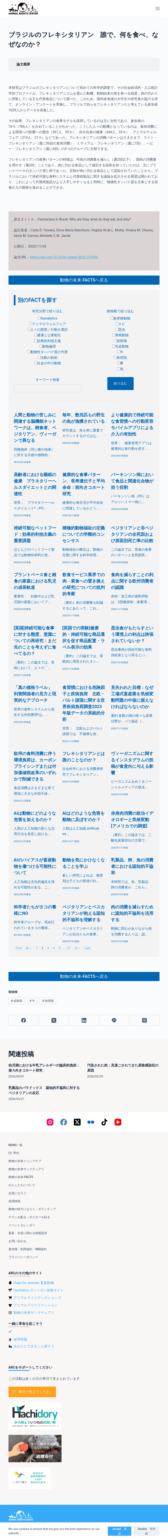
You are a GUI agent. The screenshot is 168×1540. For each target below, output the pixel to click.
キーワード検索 (47, 380)
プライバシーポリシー (23, 1257)
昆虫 (120, 330)
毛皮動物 (120, 346)
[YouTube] (118, 1122)
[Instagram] (50, 1122)
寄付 (13, 1153)
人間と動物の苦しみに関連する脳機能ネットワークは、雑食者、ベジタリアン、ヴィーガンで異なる (35, 427)
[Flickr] (90, 1122)
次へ (77, 948)
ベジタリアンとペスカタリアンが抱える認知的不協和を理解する (83, 913)
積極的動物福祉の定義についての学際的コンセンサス (83, 534)
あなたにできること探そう (34, 1346)
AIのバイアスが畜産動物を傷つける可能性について (35, 866)
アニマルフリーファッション (36, 1305)
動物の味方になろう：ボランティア (32, 1209)
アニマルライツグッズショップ (37, 1298)
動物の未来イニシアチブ (24, 1161)
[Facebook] (24, 1020)
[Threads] (144, 1020)
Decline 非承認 (146, 1531)
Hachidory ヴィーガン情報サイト (39, 1290)
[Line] (114, 1020)
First (19, 948)
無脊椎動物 (120, 318)
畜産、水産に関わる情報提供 (27, 1233)
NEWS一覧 (15, 1145)
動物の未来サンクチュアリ (26, 1169)
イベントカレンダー (21, 1225)
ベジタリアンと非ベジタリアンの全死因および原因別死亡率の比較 (132, 534)
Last (87, 948)
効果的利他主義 (47, 341)
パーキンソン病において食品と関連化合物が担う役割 (132, 481)
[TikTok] (104, 1122)
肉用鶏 (120, 358)
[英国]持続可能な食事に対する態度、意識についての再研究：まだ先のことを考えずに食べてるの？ (35, 640)
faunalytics (47, 318)
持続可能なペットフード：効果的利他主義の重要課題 (35, 534)
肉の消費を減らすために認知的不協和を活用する (132, 913)
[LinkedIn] (84, 1020)
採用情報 (14, 1201)
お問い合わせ (17, 1241)
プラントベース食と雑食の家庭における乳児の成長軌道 (35, 581)
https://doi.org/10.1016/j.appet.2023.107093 (64, 257)
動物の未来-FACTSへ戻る (84, 280)
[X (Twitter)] (54, 1020)
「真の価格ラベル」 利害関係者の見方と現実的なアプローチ (35, 694)
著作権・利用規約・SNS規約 (27, 1249)
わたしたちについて (21, 1185)
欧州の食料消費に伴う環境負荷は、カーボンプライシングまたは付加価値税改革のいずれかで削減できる (35, 766)
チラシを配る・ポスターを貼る (29, 1217)
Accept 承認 (119, 1531)
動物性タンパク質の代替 (48, 352)
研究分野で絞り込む (47, 311)
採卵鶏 (120, 341)
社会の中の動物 (47, 363)
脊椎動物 (120, 335)
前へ (29, 948)
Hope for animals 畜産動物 (34, 1283)
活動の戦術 (47, 358)
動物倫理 (47, 346)
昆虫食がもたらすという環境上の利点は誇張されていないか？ (132, 634)
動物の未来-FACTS (20, 1177)
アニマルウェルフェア (47, 324)
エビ (120, 324)
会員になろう (17, 1193)
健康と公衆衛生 (47, 335)
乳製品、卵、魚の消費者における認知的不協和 (132, 866)
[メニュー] (158, 8)
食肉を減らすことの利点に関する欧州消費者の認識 (132, 581)
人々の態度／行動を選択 (48, 330)
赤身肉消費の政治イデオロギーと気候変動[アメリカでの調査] (132, 820)
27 (68, 948)
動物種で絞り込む (120, 311)
